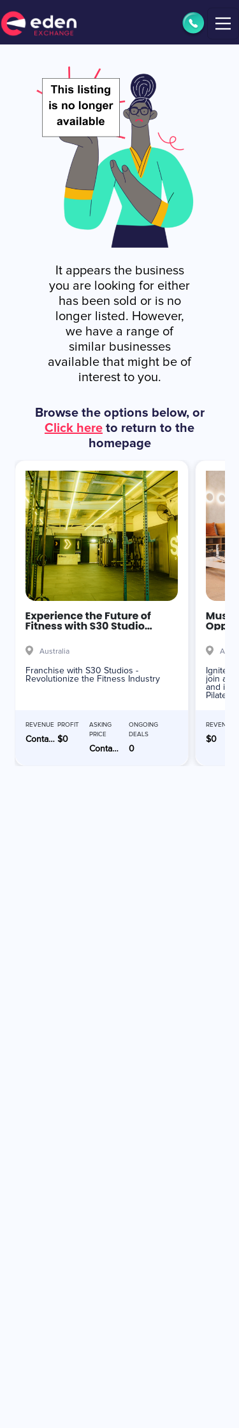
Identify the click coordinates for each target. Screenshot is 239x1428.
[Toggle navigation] (223, 23)
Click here (74, 428)
